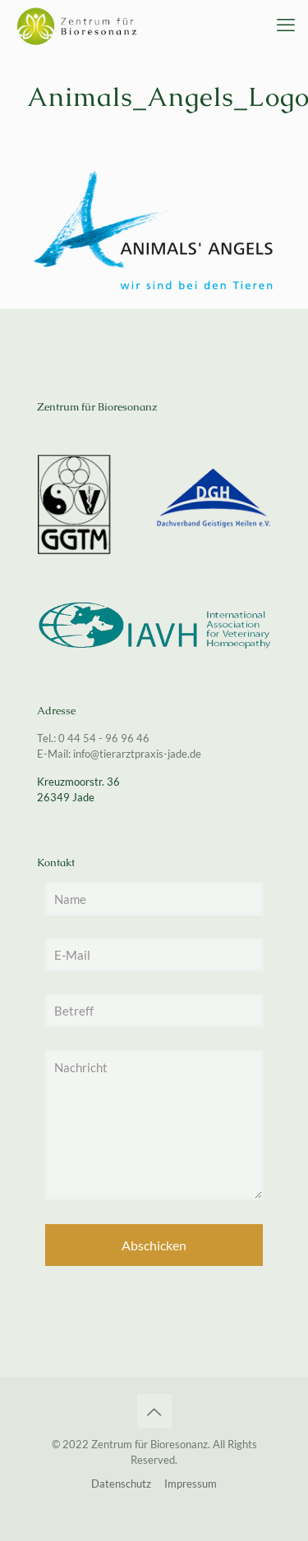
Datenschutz (121, 1483)
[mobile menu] (286, 25)
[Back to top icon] (154, 1411)
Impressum (190, 1483)
